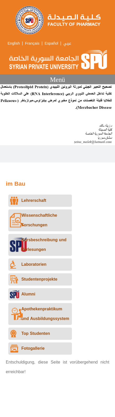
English (14, 43)
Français (32, 43)
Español (51, 43)
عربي (67, 43)
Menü (57, 79)
